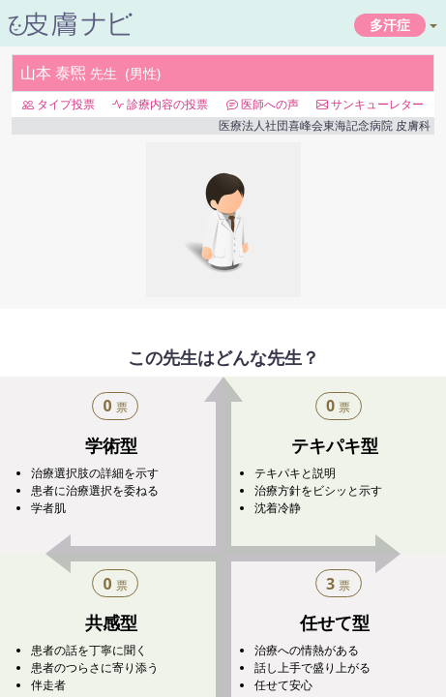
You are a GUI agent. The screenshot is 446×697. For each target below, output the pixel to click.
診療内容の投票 (160, 104)
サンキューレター (370, 104)
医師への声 (262, 104)
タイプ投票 (58, 104)
